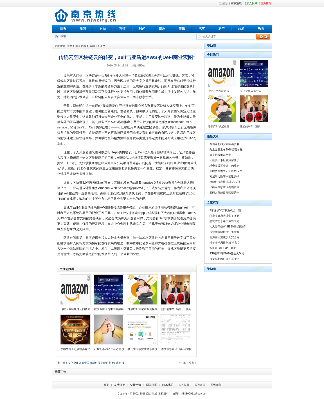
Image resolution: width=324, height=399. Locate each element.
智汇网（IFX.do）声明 (222, 248)
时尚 (142, 28)
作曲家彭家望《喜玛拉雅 (176, 349)
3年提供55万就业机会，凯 (225, 210)
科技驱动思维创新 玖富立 (224, 242)
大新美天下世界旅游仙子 (224, 160)
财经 (102, 28)
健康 (182, 28)
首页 (63, 28)
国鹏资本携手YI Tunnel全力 (226, 171)
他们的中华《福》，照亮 (176, 309)
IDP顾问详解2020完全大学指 (226, 253)
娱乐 (162, 28)
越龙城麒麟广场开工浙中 (224, 258)
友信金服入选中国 (250, 91)
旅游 (241, 28)
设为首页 (200, 384)
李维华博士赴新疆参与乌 (75, 349)
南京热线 (85, 15)
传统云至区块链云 (218, 91)
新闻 (83, 28)
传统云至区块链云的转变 (75, 309)
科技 (122, 28)
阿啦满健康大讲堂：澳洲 (224, 215)
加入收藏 (183, 384)
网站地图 (151, 384)
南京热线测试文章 (220, 155)
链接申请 (135, 384)
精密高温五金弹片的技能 (224, 165)
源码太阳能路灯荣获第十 (224, 192)
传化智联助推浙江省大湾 (224, 232)
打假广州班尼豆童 (218, 126)
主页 (69, 46)
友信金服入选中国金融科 (109, 309)
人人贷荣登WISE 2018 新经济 (227, 226)
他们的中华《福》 (250, 126)
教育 (261, 28)
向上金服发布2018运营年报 (226, 149)
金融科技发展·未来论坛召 (224, 181)
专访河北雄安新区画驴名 (224, 144)
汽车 (201, 28)
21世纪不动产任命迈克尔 (109, 349)
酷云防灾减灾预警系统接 (142, 349)
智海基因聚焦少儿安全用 (224, 237)
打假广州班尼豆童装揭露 (142, 309)
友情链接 (119, 384)
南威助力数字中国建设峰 (224, 176)
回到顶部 (216, 384)
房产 (221, 28)
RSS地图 (167, 384)
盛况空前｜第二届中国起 (224, 221)
